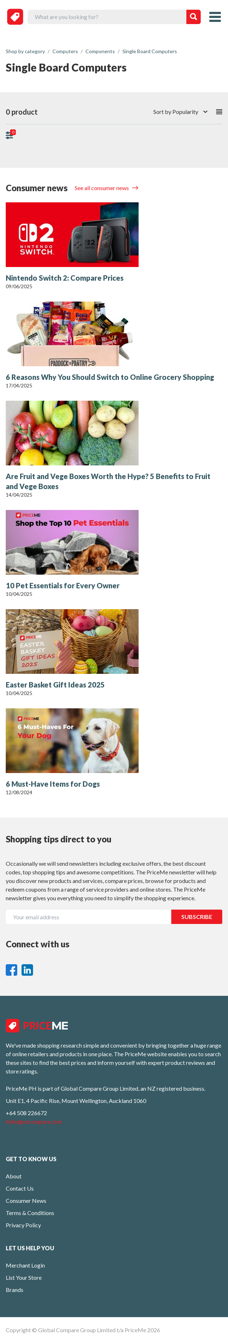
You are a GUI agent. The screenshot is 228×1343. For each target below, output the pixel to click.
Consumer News (26, 1200)
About (14, 1176)
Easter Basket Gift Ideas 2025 (55, 684)
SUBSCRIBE (196, 916)
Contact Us (20, 1188)
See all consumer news (102, 187)
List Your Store (24, 1277)
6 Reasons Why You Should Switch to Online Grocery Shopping (110, 377)
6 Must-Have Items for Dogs (53, 783)
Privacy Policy (23, 1225)
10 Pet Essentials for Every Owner (63, 585)
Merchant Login (25, 1265)
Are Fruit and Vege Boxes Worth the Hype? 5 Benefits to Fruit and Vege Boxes (108, 481)
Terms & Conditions (30, 1212)
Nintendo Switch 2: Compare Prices (65, 277)
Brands (14, 1289)
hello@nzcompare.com (34, 1121)
